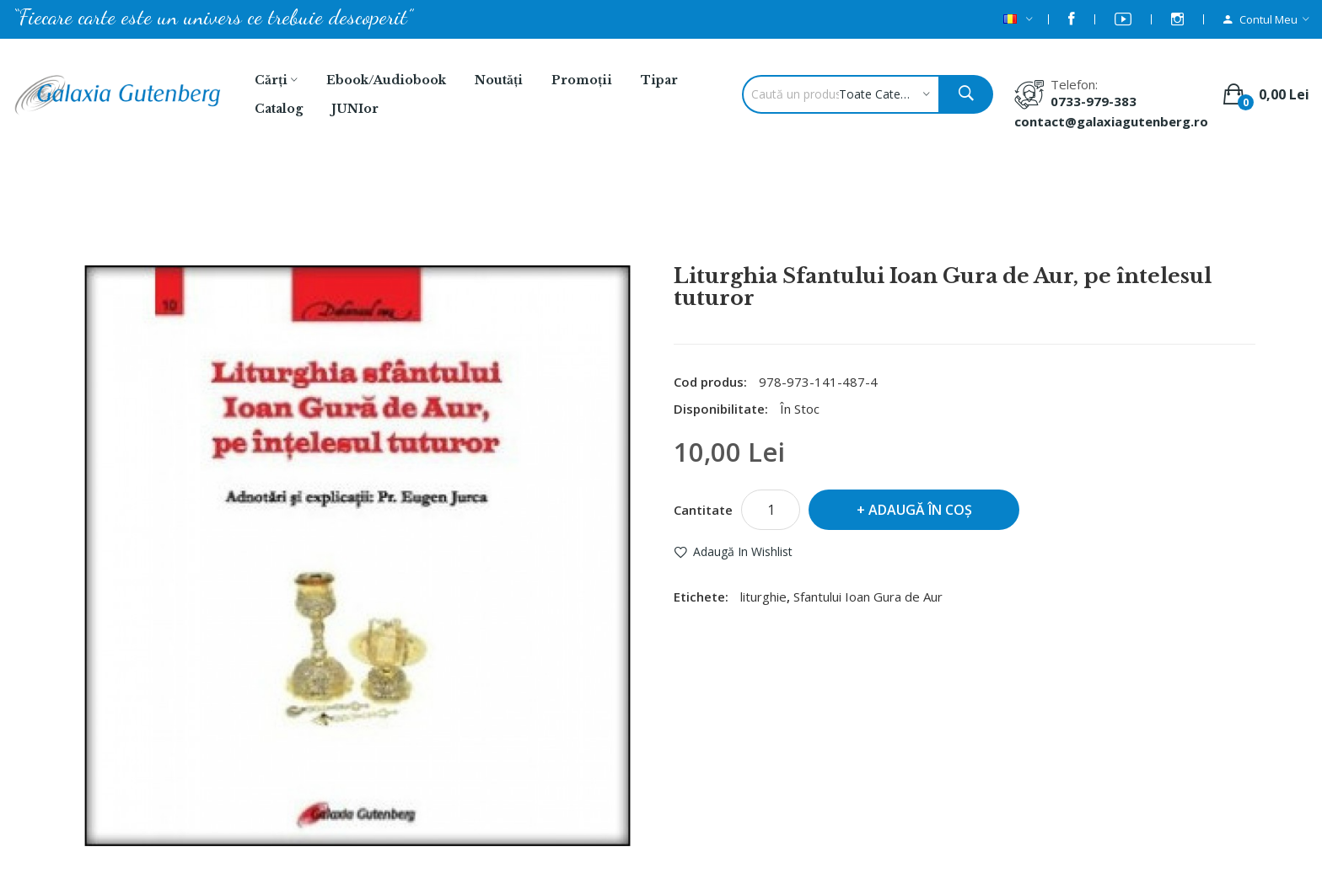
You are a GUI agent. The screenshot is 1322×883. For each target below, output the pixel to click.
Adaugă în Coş (920, 509)
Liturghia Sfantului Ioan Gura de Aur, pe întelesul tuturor (683, 219)
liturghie (763, 596)
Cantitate (703, 509)
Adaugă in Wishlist (743, 551)
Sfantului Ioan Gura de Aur (868, 596)
